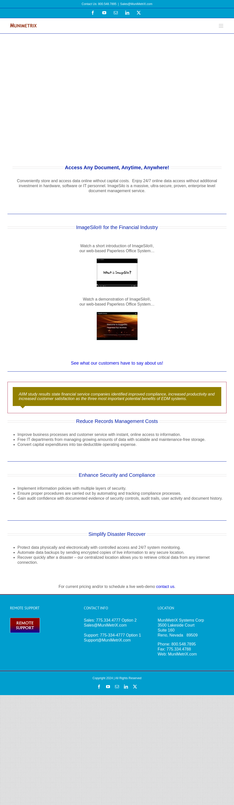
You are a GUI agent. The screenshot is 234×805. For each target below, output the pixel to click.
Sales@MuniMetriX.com (136, 4)
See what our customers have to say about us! (117, 363)
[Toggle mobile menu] (221, 25)
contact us (165, 586)
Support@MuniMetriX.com (107, 640)
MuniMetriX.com (182, 654)
